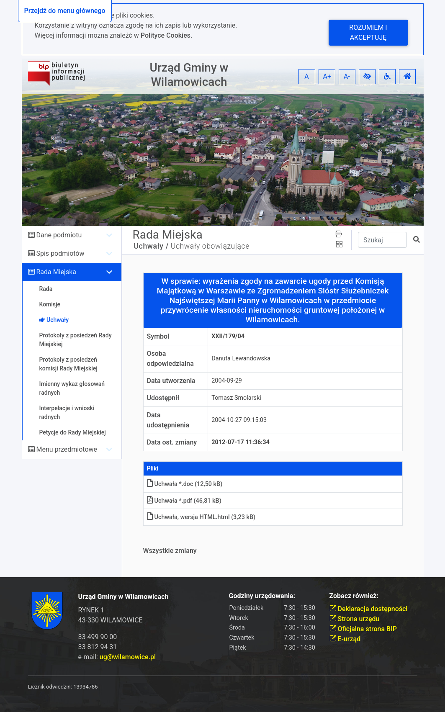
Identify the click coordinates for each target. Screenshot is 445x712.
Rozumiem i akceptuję (368, 32)
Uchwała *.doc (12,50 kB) (185, 484)
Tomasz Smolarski (236, 397)
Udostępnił (163, 398)
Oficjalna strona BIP (363, 629)
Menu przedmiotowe (66, 449)
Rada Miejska (56, 272)
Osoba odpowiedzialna (170, 359)
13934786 (85, 687)
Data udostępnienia (168, 420)
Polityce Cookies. (167, 35)
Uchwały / (151, 246)
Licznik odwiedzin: (50, 687)
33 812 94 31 (97, 647)
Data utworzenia (171, 381)
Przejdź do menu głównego (64, 11)
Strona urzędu (354, 619)
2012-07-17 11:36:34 (240, 442)
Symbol (158, 336)
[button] (367, 76)
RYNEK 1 (91, 610)
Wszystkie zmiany (170, 551)
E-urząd (345, 639)
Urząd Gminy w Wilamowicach (189, 75)
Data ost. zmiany (172, 442)
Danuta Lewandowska (240, 358)
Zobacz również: (354, 596)
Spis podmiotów (60, 253)
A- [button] (347, 76)
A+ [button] (327, 76)
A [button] (306, 76)
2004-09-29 (226, 380)
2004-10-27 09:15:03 (239, 420)
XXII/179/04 (227, 336)
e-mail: (117, 657)
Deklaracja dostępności (368, 609)
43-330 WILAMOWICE (110, 620)
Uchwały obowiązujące (210, 246)
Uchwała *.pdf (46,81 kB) (184, 500)
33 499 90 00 (97, 637)
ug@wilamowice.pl (128, 657)
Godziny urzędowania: (262, 596)
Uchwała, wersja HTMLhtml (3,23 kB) (201, 517)
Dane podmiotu (59, 235)
